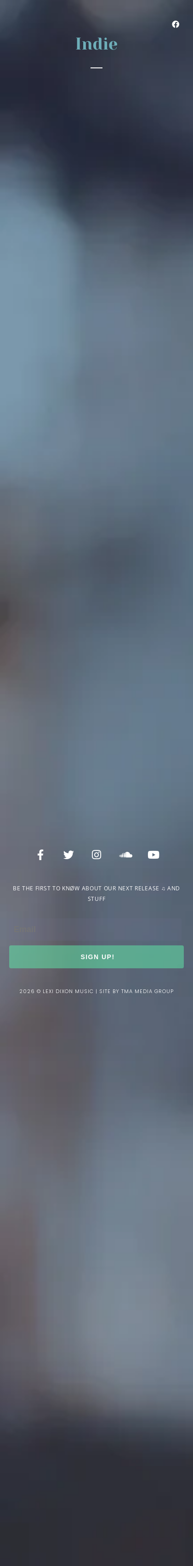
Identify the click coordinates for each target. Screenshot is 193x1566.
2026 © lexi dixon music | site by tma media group (96, 991)
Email (20, 910)
